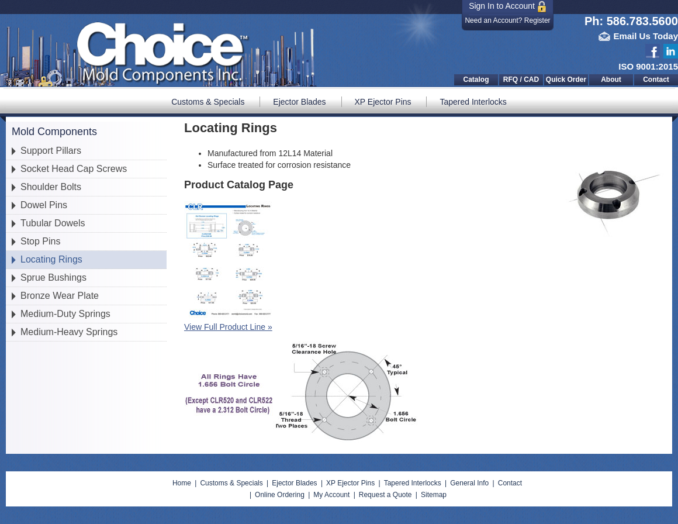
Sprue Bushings (53, 277)
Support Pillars (50, 151)
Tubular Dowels (52, 223)
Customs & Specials (207, 101)
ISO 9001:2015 (648, 66)
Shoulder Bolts (50, 187)
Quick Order (566, 79)
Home (181, 483)
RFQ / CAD (521, 79)
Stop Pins (40, 241)
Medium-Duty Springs (65, 314)
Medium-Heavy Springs (68, 332)
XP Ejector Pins (383, 101)
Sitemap (434, 495)
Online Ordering (280, 495)
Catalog (476, 79)
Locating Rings (51, 259)
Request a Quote (385, 495)
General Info (469, 483)
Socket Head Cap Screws (73, 169)
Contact (656, 79)
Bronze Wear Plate (59, 296)
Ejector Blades (299, 101)
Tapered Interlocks (473, 101)
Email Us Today (645, 36)
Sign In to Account (507, 7)
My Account (331, 495)
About (611, 79)
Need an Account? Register (507, 20)
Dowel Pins (43, 205)
